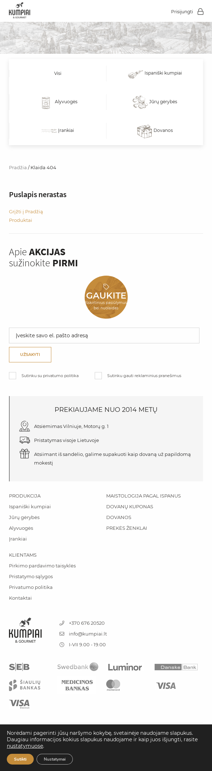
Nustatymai (55, 759)
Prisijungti (182, 12)
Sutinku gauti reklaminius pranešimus (144, 375)
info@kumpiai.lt (83, 634)
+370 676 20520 (82, 623)
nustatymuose (25, 746)
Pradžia (18, 167)
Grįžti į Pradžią (26, 211)
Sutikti (20, 759)
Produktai (20, 220)
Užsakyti (30, 354)
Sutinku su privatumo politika (50, 375)
